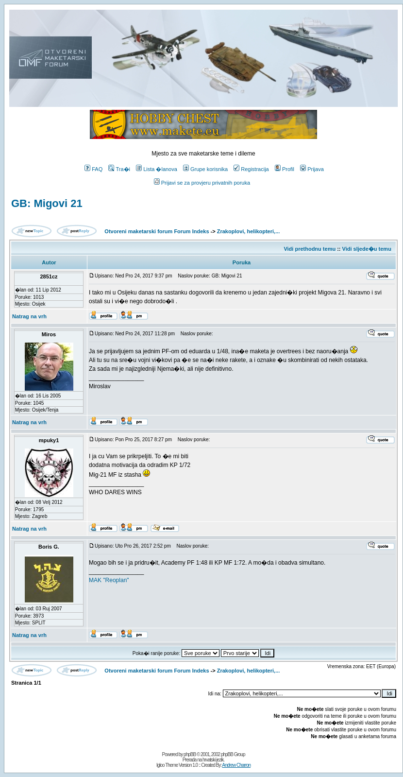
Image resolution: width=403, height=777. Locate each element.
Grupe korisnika (205, 169)
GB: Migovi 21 (47, 203)
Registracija (251, 169)
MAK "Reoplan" (109, 580)
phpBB (190, 754)
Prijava (312, 169)
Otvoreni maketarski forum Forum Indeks (156, 231)
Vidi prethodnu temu (310, 249)
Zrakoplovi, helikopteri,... (248, 231)
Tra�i (119, 169)
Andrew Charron (236, 765)
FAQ (93, 169)
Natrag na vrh (29, 316)
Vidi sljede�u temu (366, 249)
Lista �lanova (156, 169)
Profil (284, 169)
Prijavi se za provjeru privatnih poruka (202, 183)
